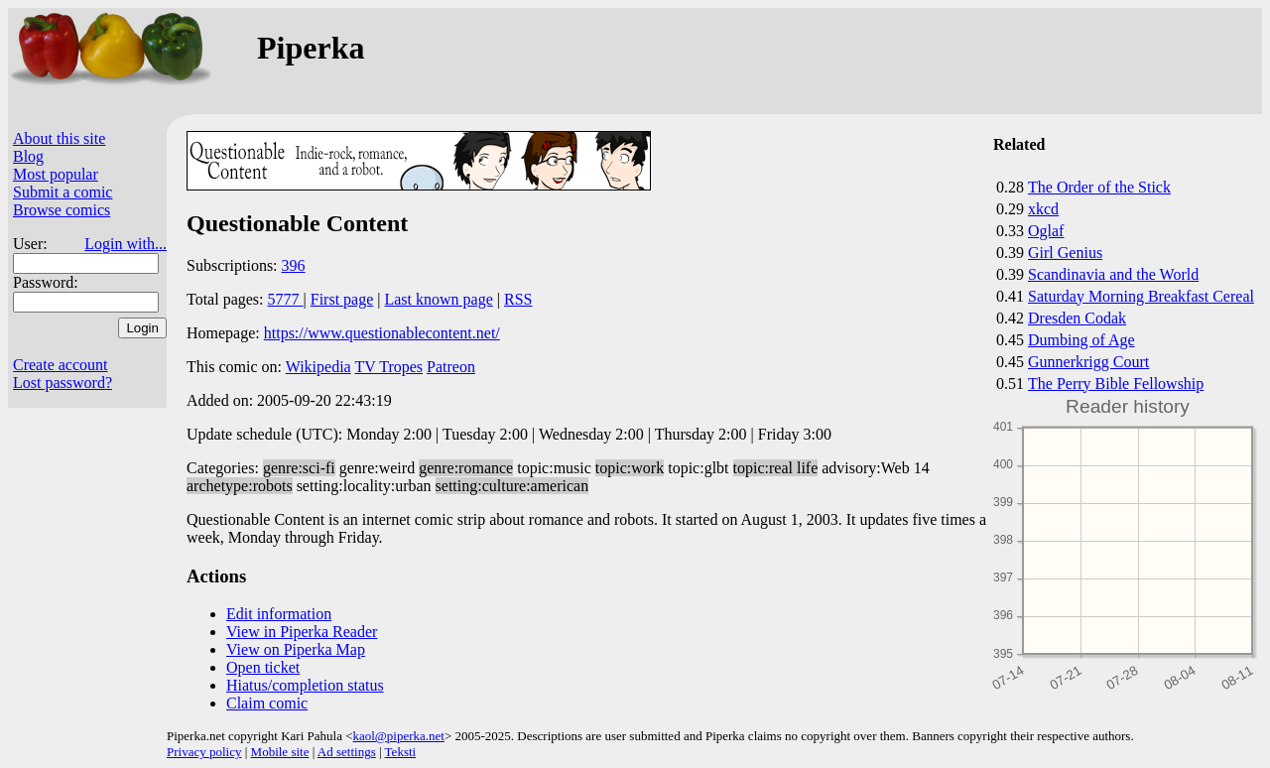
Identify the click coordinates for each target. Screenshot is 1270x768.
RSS (518, 299)
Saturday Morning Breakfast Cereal (1141, 296)
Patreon (451, 366)
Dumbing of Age (1081, 339)
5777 (286, 299)
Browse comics (61, 209)
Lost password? (62, 382)
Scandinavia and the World (1113, 274)
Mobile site (280, 751)
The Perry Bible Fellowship (1116, 383)
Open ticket (263, 667)
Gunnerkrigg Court (1088, 361)
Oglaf (1046, 230)
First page (342, 299)
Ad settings (347, 751)
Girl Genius (1065, 252)
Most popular (55, 174)
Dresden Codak (1077, 318)
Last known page (438, 299)
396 (294, 265)
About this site (59, 138)
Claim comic (267, 703)
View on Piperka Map (295, 649)
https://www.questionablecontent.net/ (382, 332)
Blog (28, 156)
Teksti (401, 751)
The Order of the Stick (1099, 187)
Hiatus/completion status (305, 685)
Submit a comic (62, 192)
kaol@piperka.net (398, 735)
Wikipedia (318, 366)
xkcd (1043, 208)
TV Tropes (388, 366)
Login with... (125, 243)
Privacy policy (204, 751)
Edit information (278, 613)
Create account (60, 364)
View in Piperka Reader (301, 631)
